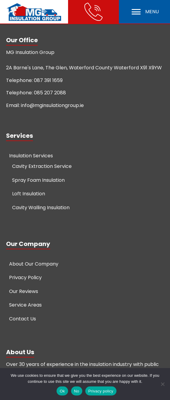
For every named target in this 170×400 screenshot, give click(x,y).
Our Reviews (23, 291)
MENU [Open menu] (145, 11)
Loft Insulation (28, 193)
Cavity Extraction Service (42, 166)
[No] (162, 384)
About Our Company (33, 263)
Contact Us (22, 318)
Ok (62, 391)
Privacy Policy (25, 277)
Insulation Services (31, 155)
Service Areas (25, 304)
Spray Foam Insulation (38, 180)
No (76, 391)
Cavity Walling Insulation (41, 207)
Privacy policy (100, 391)
